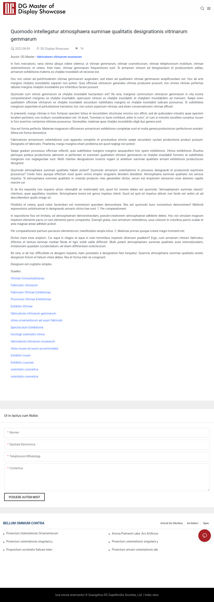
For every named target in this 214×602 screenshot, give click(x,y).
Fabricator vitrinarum (24, 285)
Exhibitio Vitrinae (22, 306)
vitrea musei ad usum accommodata (34, 348)
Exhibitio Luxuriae (22, 362)
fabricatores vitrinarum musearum (33, 341)
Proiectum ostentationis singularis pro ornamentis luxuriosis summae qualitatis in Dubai (135, 541)
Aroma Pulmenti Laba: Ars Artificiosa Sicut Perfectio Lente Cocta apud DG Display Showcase (135, 533)
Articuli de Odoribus (171, 523)
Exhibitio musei (21, 355)
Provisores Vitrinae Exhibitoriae (31, 299)
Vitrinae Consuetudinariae (27, 278)
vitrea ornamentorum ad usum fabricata (36, 320)
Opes (206, 523)
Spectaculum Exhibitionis (27, 327)
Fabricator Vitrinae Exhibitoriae (31, 292)
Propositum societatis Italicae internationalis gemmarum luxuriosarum (29, 549)
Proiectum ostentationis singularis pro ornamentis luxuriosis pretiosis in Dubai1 (29, 541)
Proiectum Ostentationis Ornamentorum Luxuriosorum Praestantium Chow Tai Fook (32, 533)
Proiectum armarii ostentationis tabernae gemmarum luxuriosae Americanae (135, 549)
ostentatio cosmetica (24, 369)
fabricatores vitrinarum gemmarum (33, 313)
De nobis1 (193, 523)
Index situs (152, 595)
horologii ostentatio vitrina (28, 334)
